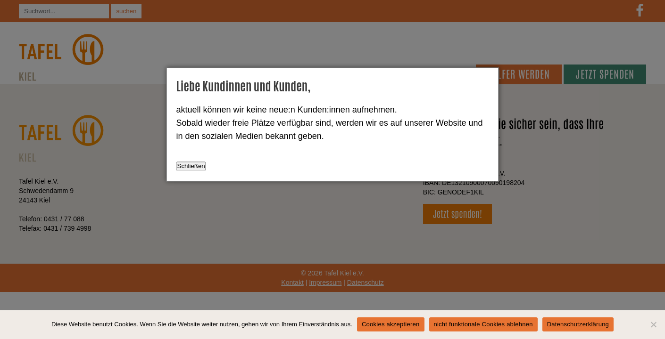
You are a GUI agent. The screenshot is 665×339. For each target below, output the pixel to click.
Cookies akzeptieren (391, 324)
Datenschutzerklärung (578, 324)
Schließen (191, 166)
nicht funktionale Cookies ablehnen (483, 324)
